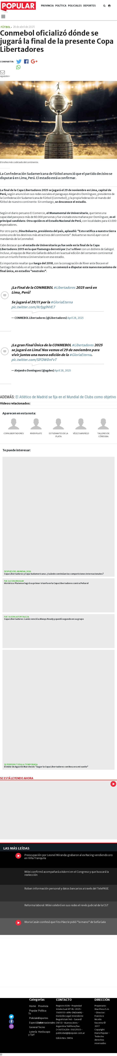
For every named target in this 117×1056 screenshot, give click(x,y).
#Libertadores (64, 287)
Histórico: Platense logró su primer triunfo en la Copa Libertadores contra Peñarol (46, 583)
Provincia (47, 5)
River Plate (36, 433)
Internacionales (46, 1022)
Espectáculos (36, 1022)
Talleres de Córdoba (103, 435)
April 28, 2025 (75, 317)
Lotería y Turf (32, 1033)
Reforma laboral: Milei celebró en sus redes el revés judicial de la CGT (66, 905)
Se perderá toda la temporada (21, 764)
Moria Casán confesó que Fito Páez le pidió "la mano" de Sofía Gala (65, 922)
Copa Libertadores (14, 433)
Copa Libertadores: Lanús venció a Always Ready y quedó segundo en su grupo (44, 619)
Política (60, 5)
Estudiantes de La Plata (58, 435)
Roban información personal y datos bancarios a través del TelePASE (66, 888)
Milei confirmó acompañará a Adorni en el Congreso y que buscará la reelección (66, 873)
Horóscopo (44, 1031)
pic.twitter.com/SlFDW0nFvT (34, 360)
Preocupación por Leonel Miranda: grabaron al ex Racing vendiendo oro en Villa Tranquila (68, 856)
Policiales (75, 5)
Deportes (89, 5)
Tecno (41, 1027)
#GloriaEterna (62, 302)
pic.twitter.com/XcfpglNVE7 (33, 307)
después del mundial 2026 (17, 571)
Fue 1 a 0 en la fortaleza (16, 616)
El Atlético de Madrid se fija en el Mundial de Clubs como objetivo (65, 397)
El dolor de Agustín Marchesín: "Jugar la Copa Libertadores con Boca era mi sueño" (46, 767)
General (33, 1027)
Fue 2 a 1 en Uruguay (14, 581)
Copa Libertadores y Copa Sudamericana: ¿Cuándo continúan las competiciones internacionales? (54, 574)
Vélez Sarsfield (81, 433)
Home (32, 1006)
